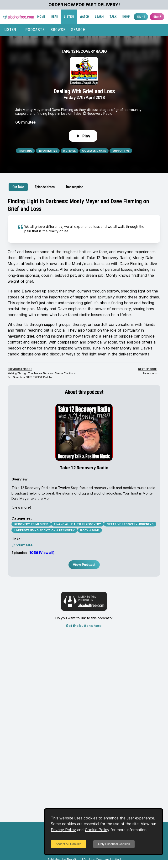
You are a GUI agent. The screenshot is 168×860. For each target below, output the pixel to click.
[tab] (18, 187)
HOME (41, 16)
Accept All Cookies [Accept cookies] (68, 844)
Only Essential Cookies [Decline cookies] (114, 844)
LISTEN (69, 16)
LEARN (99, 16)
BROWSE (58, 29)
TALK (113, 16)
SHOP (126, 16)
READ (54, 16)
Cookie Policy (97, 829)
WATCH (84, 16)
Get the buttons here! (84, 626)
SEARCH (78, 29)
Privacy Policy (63, 829)
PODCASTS (35, 29)
